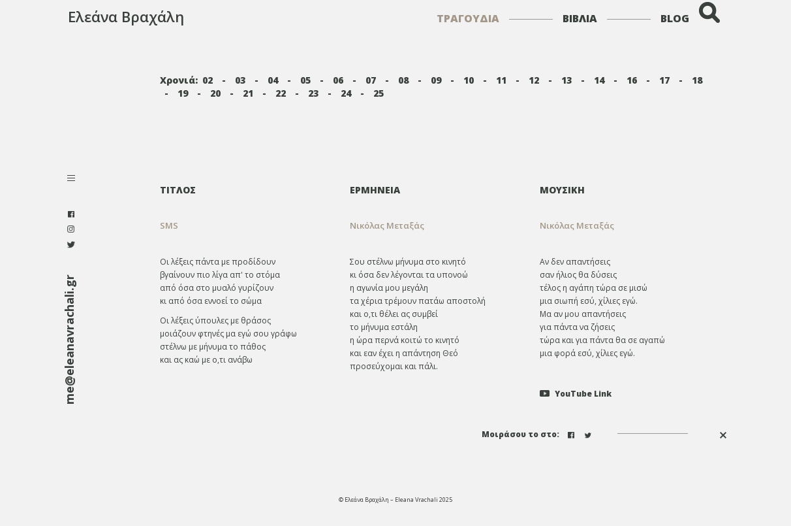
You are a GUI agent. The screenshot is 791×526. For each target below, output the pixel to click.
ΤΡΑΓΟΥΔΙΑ (468, 18)
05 (305, 80)
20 (215, 93)
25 (378, 93)
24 (346, 93)
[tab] (435, 190)
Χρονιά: (179, 80)
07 (370, 80)
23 (313, 93)
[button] (435, 226)
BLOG (674, 18)
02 (207, 80)
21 (248, 93)
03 (240, 80)
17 (664, 80)
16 (632, 80)
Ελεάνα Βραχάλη (126, 16)
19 (183, 93)
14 (599, 80)
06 (338, 80)
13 (566, 80)
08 (403, 80)
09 (436, 80)
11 (501, 80)
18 (697, 80)
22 (280, 93)
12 (534, 80)
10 (468, 80)
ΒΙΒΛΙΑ (580, 18)
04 (273, 80)
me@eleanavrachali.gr (69, 339)
